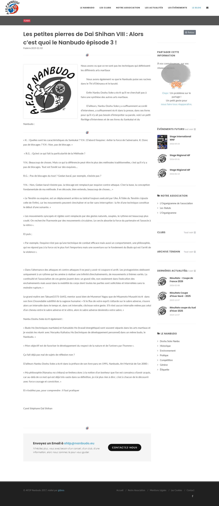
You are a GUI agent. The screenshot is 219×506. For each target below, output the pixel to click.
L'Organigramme (168, 212)
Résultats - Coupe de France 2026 (181, 280)
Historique (165, 345)
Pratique (164, 355)
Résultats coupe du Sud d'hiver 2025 (183, 309)
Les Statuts (165, 207)
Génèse (164, 364)
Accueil (119, 490)
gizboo (61, 490)
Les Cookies (176, 490)
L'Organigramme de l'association (176, 203)
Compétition (166, 360)
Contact (190, 490)
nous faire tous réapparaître (176, 104)
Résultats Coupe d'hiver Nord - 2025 (180, 294)
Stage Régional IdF (180, 155)
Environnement (167, 350)
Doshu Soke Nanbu (170, 341)
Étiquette (164, 369)
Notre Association (136, 490)
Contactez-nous (124, 447)
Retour (189, 32)
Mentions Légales (158, 490)
